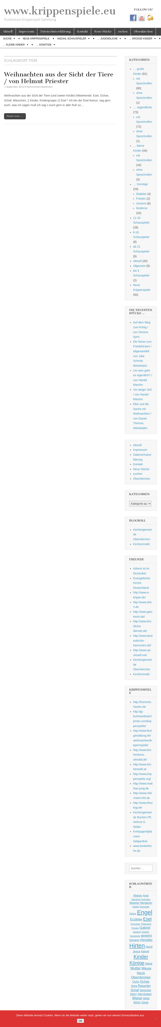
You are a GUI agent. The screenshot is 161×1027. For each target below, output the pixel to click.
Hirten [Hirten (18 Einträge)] (137, 945)
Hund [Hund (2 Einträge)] (149, 946)
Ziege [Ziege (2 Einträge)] (144, 1002)
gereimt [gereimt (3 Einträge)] (146, 935)
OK (80, 1020)
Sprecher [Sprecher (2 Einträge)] (145, 990)
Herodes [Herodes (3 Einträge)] (146, 940)
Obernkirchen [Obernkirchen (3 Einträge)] (141, 977)
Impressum (26, 31)
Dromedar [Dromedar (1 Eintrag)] (144, 906)
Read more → (15, 116)
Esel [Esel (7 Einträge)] (147, 919)
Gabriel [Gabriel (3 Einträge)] (145, 927)
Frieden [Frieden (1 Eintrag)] (135, 928)
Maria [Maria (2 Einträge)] (148, 963)
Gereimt (141, 203)
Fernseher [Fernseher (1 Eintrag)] (135, 924)
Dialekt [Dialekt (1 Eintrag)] (135, 906)
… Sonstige (44, 44)
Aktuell (8, 31)
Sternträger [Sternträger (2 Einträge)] (145, 994)
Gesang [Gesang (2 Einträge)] (134, 940)
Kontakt (82, 31)
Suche (7, 38)
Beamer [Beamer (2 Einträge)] (134, 902)
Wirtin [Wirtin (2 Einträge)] (137, 1002)
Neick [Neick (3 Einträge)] (141, 973)
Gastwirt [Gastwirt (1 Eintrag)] (137, 932)
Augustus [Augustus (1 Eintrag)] (145, 899)
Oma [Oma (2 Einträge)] (134, 986)
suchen (123, 31)
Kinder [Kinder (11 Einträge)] (141, 957)
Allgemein (139, 265)
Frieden (141, 198)
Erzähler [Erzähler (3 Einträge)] (136, 919)
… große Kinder (140, 38)
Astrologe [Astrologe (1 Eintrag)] (135, 899)
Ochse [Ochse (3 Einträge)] (144, 981)
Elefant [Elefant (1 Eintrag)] (133, 913)
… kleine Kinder (14, 44)
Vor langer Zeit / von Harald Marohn (142, 394)
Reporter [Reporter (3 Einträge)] (144, 986)
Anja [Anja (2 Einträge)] (146, 895)
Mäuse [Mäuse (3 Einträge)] (146, 968)
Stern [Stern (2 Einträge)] (133, 994)
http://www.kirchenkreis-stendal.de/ (142, 754)
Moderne (141, 208)
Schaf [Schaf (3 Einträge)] (135, 990)
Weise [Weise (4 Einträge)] (137, 998)
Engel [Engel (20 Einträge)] (144, 912)
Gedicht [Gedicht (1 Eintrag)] (145, 932)
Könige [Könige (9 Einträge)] (137, 963)
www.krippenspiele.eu (60, 11)
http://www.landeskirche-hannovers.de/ (142, 640)
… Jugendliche (107, 38)
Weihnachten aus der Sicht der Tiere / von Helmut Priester (58, 78)
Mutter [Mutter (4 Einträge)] (135, 968)
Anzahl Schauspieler (71, 38)
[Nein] (156, 1019)
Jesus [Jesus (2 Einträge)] (136, 951)
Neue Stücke (103, 31)
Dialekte (141, 194)
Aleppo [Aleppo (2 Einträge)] (137, 895)
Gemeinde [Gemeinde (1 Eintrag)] (135, 936)
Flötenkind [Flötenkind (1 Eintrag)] (146, 924)
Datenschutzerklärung (55, 31)
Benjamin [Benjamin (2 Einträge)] (146, 902)
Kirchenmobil (141, 544)
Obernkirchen (143, 31)
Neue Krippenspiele (36, 38)
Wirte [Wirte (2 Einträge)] (146, 998)
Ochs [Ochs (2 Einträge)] (135, 981)
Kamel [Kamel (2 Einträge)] (145, 951)
